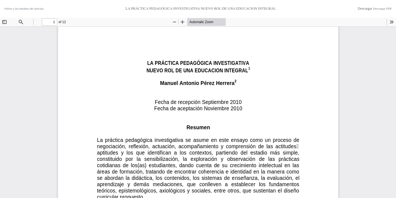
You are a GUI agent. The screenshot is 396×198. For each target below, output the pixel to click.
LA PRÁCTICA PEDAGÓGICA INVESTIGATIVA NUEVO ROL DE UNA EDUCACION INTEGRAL (200, 8)
